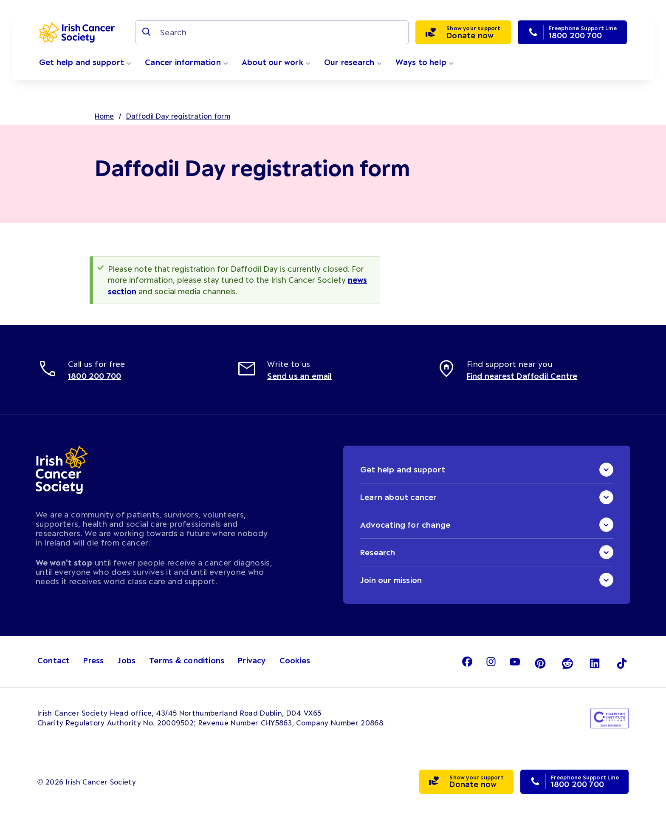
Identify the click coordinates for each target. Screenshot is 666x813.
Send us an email (299, 375)
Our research (353, 62)
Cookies (294, 660)
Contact (53, 660)
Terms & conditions (186, 660)
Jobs (126, 660)
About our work (276, 62)
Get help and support (85, 62)
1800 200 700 (94, 375)
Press (93, 660)
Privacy (251, 660)
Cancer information (186, 62)
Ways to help (424, 62)
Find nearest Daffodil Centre (522, 375)
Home (104, 115)
